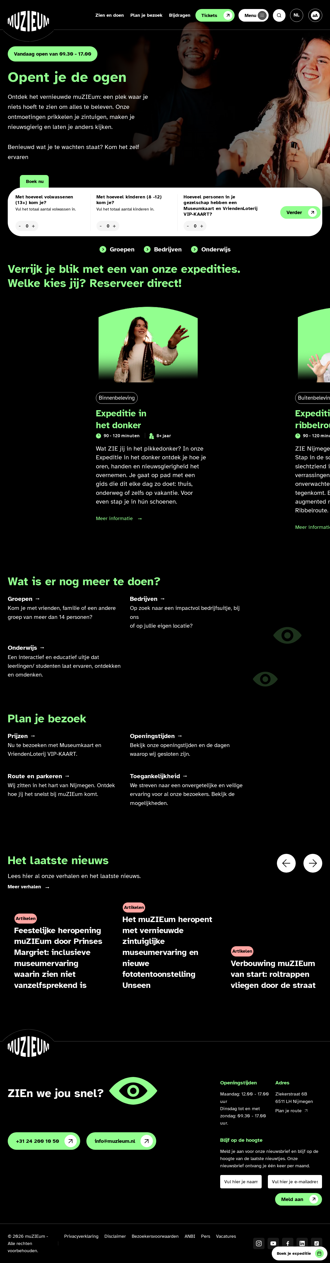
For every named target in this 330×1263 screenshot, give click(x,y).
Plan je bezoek (142, 15)
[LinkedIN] (302, 1244)
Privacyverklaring (81, 1237)
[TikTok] (316, 1244)
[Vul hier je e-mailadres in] (295, 1182)
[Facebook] (287, 1244)
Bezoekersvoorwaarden (155, 1237)
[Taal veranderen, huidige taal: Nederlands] (297, 15)
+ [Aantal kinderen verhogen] (114, 225)
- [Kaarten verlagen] (188, 225)
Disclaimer (115, 1237)
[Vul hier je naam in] (240, 1182)
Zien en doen (104, 15)
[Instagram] (259, 1244)
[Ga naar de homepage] (28, 21)
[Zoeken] (279, 15)
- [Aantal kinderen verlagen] (101, 225)
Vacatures (226, 1237)
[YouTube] (273, 1244)
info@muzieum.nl (124, 1141)
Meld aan (299, 1200)
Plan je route (291, 1111)
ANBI (190, 1237)
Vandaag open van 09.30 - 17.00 (52, 54)
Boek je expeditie (300, 1253)
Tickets (211, 15)
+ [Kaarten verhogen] (201, 225)
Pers (205, 1237)
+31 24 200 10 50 (46, 1141)
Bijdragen (174, 15)
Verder (301, 212)
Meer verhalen (25, 887)
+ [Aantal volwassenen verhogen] (33, 225)
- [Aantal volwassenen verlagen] (20, 225)
